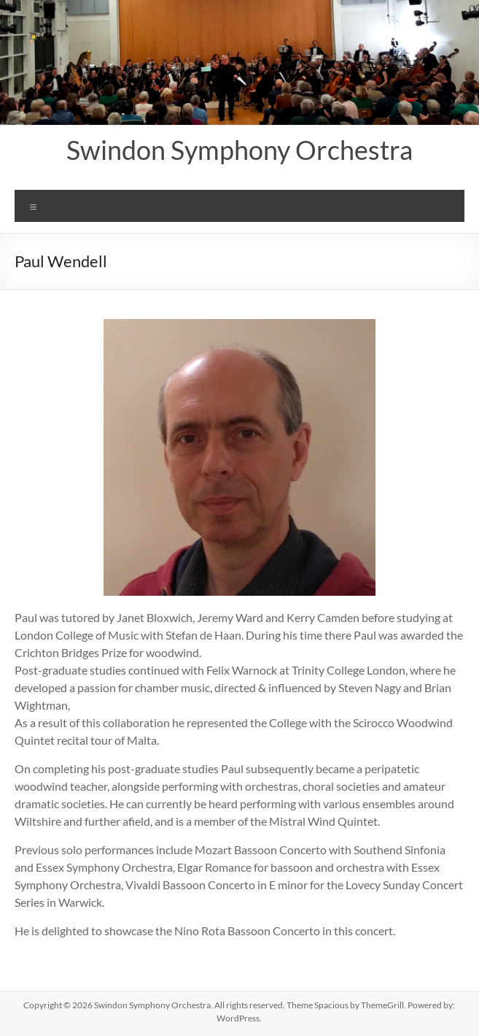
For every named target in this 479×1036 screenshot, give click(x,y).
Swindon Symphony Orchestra (239, 150)
